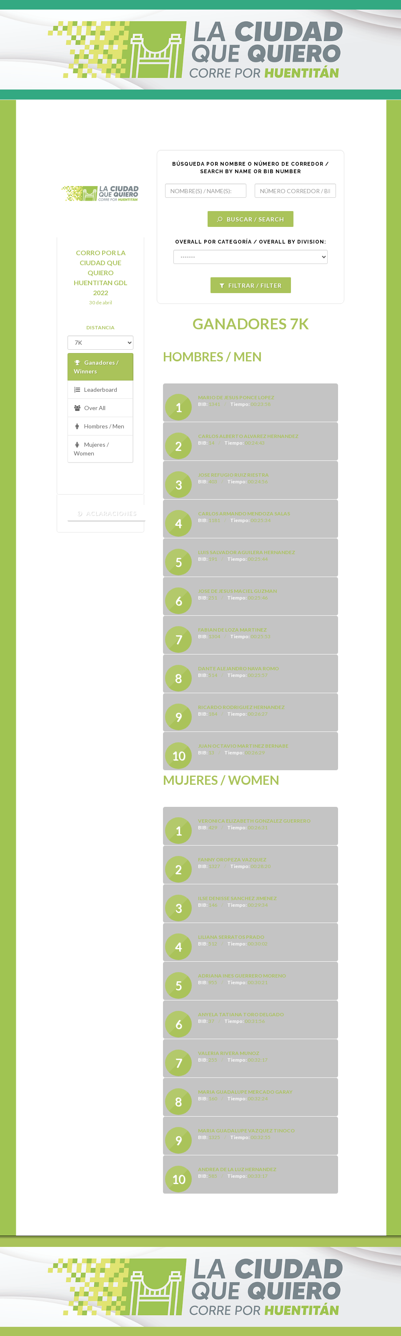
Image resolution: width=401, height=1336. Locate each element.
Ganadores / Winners (96, 366)
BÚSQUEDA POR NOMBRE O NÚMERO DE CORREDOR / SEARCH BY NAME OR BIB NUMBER (250, 167)
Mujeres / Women (91, 448)
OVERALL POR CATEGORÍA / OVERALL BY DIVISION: (250, 242)
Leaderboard (95, 390)
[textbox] (205, 191)
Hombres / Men (99, 426)
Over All (89, 408)
